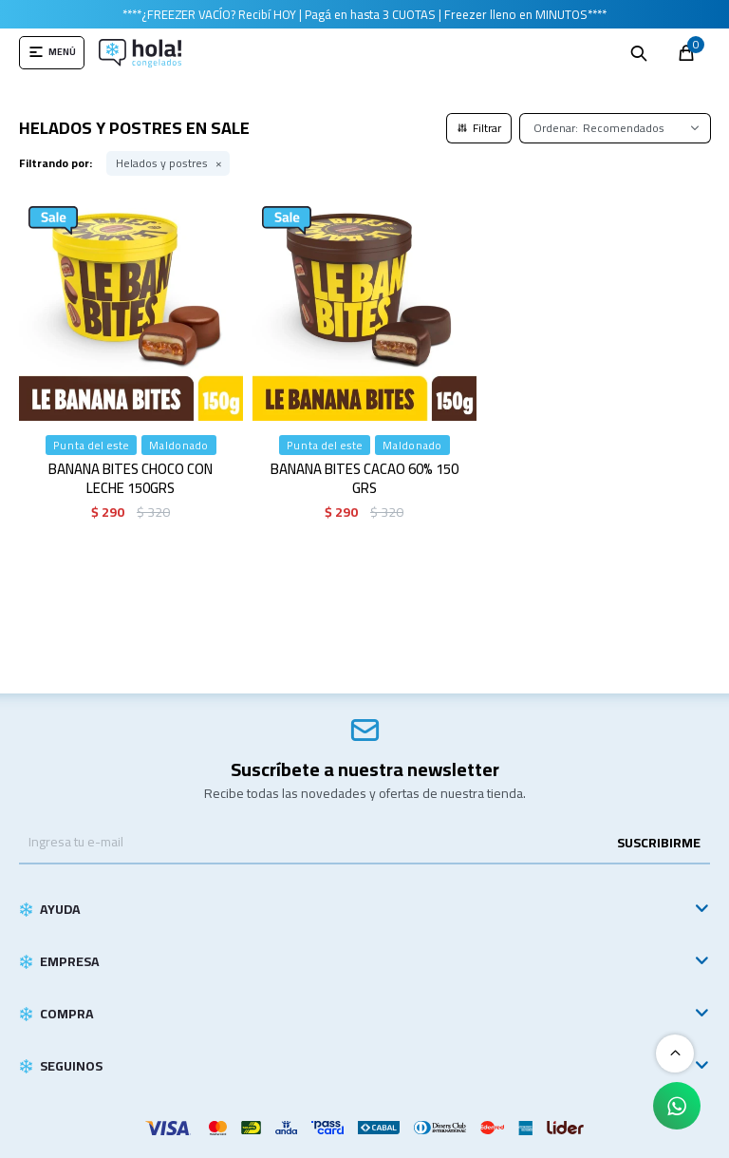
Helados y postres (162, 163)
